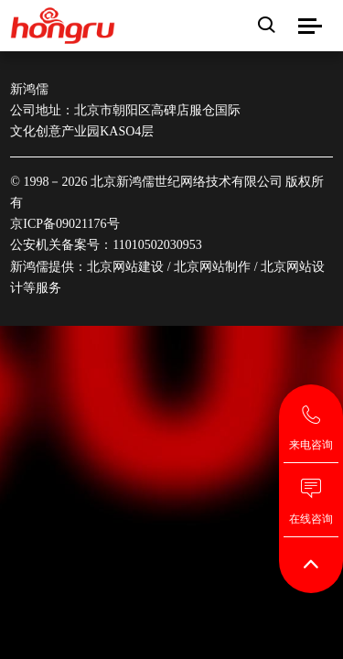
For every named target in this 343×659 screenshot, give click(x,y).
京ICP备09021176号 (64, 224)
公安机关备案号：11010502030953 (105, 245)
